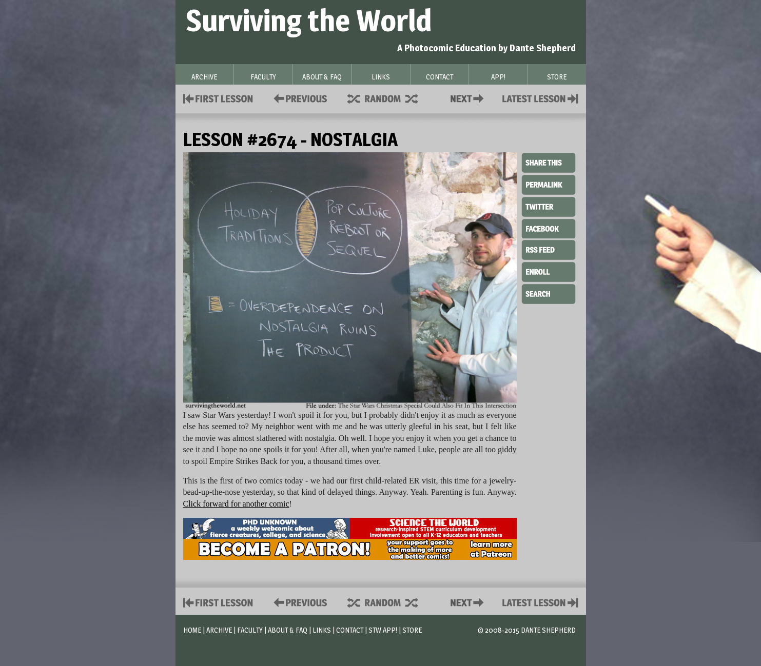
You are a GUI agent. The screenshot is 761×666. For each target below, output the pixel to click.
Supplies (389, 98)
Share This (548, 163)
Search (548, 292)
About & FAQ (287, 629)
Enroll (548, 270)
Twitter (548, 206)
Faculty (250, 629)
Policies (298, 98)
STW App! (382, 629)
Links (322, 629)
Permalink (548, 184)
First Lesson (218, 98)
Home (192, 629)
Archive (219, 629)
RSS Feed (548, 249)
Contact (469, 98)
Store (412, 629)
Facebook (548, 227)
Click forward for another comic (236, 503)
